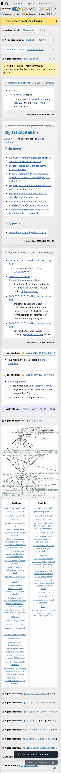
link (11, 263)
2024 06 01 (15, 519)
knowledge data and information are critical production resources (43, 573)
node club (21, 94)
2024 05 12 (20, 512)
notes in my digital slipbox (15, 620)
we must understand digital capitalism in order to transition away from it (15, 671)
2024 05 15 (20, 515)
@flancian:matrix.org (41, 260)
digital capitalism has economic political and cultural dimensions (15, 554)
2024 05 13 (9, 515)
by (29, 353)
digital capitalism (34, 99)
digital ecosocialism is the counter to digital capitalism (15, 579)
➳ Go (16, 14)
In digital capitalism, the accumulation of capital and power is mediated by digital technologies (29, 177)
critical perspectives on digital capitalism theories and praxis (15, 532)
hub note (11, 138)
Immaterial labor (35, 49)
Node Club (28, 287)
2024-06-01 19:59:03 (19, 296)
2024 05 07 (9, 512)
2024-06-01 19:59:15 (19, 323)
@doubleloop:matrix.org (21, 279)
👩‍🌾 (23, 352)
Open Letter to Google (40, 385)
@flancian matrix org (43, 515)
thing (13, 90)
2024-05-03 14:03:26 (19, 260)
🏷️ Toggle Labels (45, 431)
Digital (41, 138)
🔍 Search (6, 14)
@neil (43, 102)
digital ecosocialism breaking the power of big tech (15, 570)
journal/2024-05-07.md (37, 352)
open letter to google (15, 624)
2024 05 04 (20, 508)
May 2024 (19, 102)
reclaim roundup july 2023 (15, 634)
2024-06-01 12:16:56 (19, 276)
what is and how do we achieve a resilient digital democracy (15, 680)
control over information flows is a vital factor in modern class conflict (43, 526)
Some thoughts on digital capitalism (27, 232)
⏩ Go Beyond (29, 14)
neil (36, 102)
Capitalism (9, 142)
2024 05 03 (9, 508)
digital (35, 532)
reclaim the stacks (15, 638)
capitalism (47, 519)
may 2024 (41, 592)
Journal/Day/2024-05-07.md (39, 374)
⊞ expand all (44, 14)
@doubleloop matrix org (43, 512)
